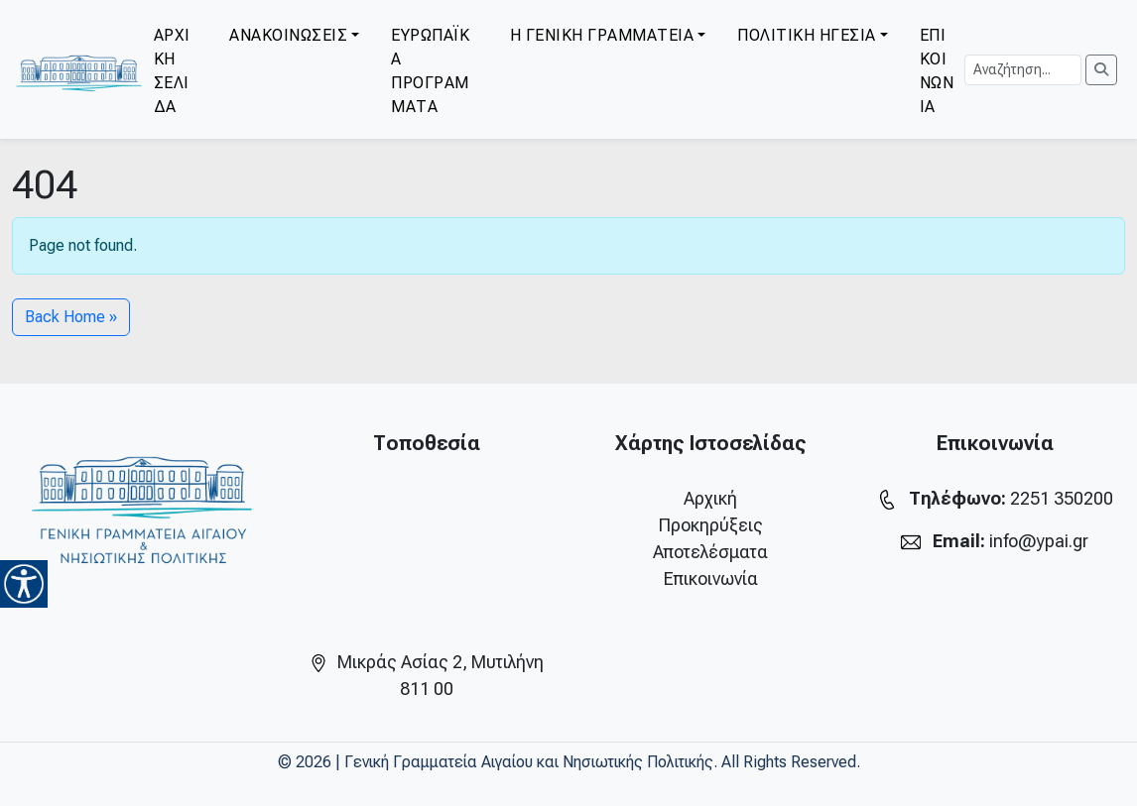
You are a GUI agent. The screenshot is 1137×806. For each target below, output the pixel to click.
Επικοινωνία (711, 578)
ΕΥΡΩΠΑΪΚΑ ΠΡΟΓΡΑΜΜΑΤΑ (430, 71)
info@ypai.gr (1038, 540)
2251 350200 (1061, 498)
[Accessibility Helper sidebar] (24, 584)
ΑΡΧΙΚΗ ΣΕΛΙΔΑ (172, 71)
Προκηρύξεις (711, 525)
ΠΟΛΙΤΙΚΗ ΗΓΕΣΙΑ (806, 35)
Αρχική (710, 498)
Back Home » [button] (71, 316)
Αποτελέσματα (710, 551)
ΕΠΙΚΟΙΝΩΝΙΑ (937, 71)
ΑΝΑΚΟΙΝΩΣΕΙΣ (288, 35)
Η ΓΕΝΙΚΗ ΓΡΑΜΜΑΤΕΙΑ (602, 35)
